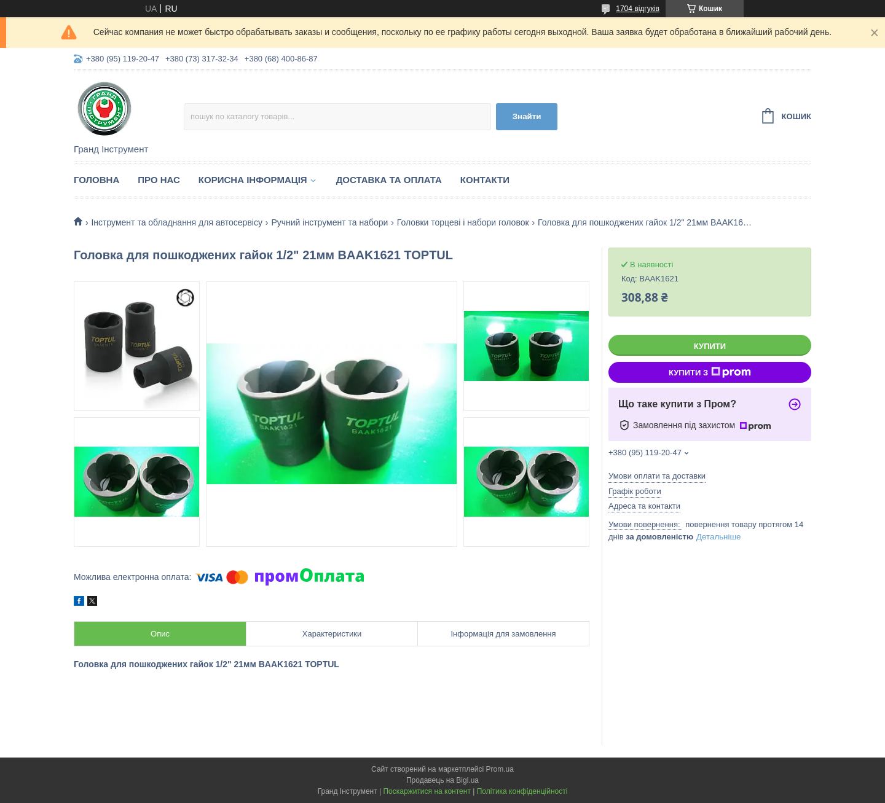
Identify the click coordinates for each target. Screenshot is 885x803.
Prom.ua (500, 769)
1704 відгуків (637, 8)
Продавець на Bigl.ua (442, 780)
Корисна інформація (253, 179)
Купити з (710, 372)
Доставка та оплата (389, 179)
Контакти (484, 179)
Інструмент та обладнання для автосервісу (176, 222)
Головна (96, 179)
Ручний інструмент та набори (329, 222)
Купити (710, 346)
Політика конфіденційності (522, 791)
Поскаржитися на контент (426, 791)
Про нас (159, 179)
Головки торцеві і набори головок (463, 222)
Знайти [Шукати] (527, 116)
